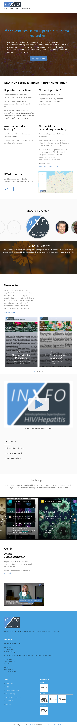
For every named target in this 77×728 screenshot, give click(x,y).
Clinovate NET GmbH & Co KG (55, 725)
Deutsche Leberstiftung (13, 458)
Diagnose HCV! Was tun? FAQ (48, 166)
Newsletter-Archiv (10, 312)
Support (8, 704)
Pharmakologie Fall (19, 511)
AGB (7, 687)
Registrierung (10, 694)
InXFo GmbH (32, 725)
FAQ (11, 9)
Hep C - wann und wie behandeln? (56, 356)
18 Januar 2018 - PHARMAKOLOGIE (22, 501)
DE (7, 9)
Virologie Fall (48, 511)
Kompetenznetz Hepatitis (14, 453)
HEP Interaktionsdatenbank (15, 448)
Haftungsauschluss (12, 690)
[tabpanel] (21, 343)
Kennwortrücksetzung (13, 697)
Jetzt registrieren (38, 58)
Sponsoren (9, 701)
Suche (8, 189)
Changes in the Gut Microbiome (21, 356)
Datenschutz (10, 683)
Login (17, 9)
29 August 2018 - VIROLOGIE (53, 501)
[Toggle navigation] (70, 4)
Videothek (7, 573)
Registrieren (26, 9)
